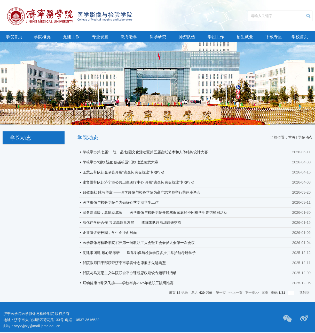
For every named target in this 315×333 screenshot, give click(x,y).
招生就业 (245, 37)
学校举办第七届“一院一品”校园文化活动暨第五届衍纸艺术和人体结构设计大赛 (145, 152)
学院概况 (42, 37)
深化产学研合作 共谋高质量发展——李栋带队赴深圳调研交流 (132, 222)
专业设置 (100, 37)
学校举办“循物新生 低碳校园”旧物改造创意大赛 (120, 162)
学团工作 (216, 37)
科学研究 (158, 37)
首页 (291, 137)
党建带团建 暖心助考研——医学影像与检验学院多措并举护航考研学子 (139, 253)
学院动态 (305, 137)
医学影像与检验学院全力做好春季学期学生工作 (121, 202)
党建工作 (71, 37)
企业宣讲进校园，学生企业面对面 (110, 233)
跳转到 (305, 293)
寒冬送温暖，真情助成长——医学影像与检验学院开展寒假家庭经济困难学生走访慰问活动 (155, 212)
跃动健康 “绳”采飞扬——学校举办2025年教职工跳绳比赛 (128, 283)
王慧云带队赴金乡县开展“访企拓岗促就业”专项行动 (123, 172)
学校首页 (300, 37)
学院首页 (14, 37)
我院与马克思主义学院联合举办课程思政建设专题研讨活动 (130, 273)
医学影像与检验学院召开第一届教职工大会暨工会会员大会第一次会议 (139, 243)
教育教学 (129, 37)
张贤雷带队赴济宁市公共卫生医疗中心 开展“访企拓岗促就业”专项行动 (138, 182)
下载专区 (273, 37)
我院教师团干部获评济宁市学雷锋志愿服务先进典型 (124, 263)
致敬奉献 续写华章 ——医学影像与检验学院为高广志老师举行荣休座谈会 (141, 192)
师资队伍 (187, 37)
